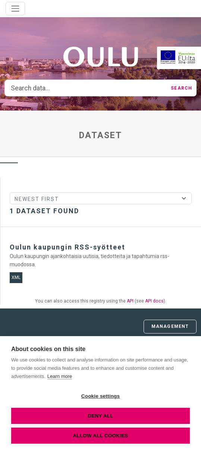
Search (181, 88)
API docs (154, 301)
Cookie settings (100, 396)
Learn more (59, 376)
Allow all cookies (100, 435)
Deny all (100, 416)
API (130, 301)
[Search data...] (85, 88)
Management (170, 326)
